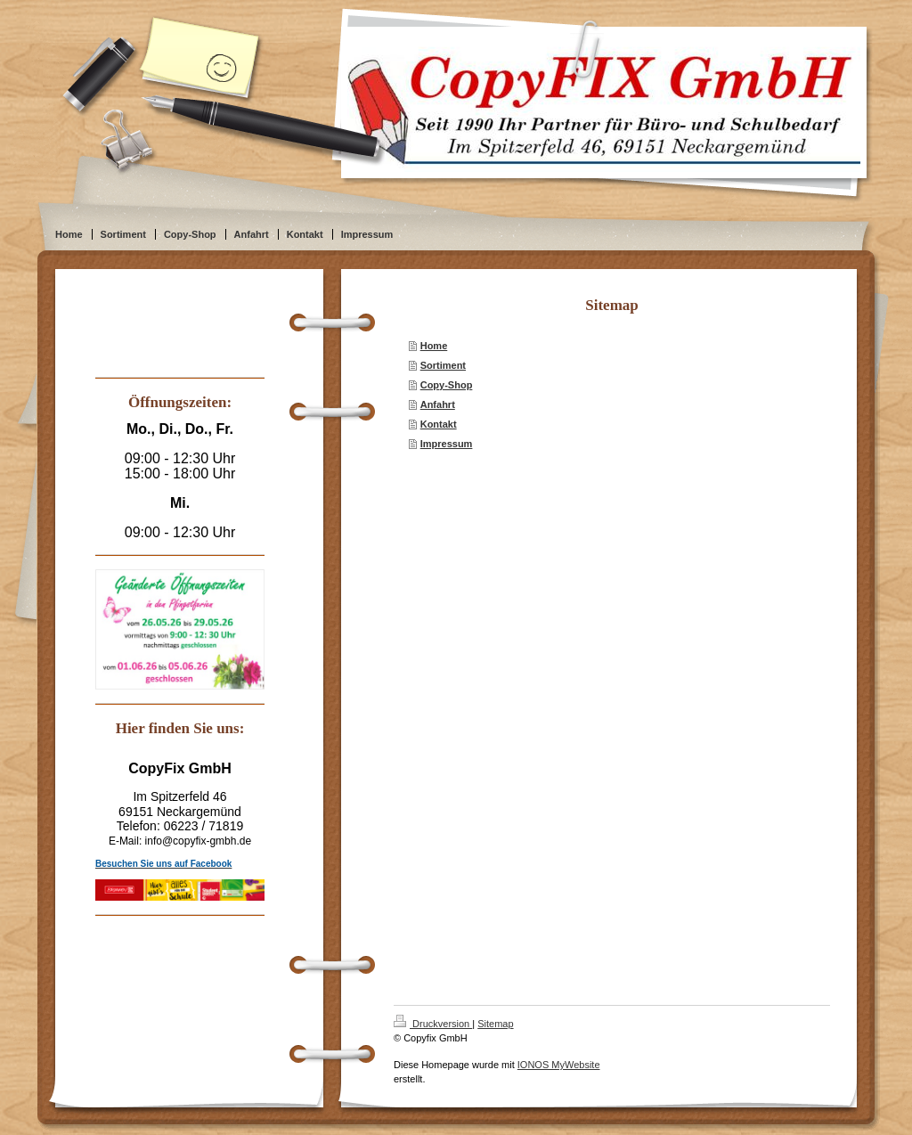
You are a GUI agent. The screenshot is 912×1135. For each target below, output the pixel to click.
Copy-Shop (446, 385)
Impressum (446, 443)
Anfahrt (437, 404)
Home (434, 345)
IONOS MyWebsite (558, 1064)
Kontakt (438, 424)
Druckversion (433, 1023)
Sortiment (443, 365)
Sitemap (495, 1023)
